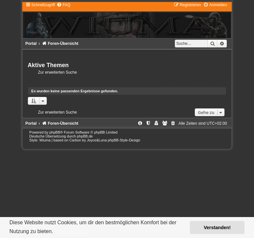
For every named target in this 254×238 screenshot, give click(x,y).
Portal (31, 43)
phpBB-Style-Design (124, 140)
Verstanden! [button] (217, 227)
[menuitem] (63, 5)
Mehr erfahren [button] (72, 231)
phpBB (54, 132)
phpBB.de (85, 136)
